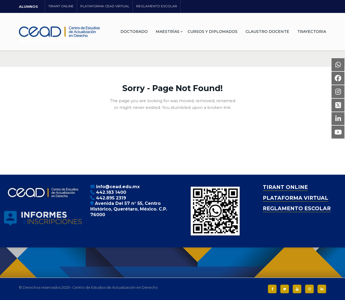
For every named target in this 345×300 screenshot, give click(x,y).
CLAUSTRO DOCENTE (267, 31)
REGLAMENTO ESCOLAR (156, 6)
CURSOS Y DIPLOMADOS (212, 31)
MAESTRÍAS (168, 31)
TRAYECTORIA (311, 31)
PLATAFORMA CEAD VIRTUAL (104, 6)
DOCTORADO (134, 31)
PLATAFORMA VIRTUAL (295, 198)
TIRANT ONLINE (61, 6)
